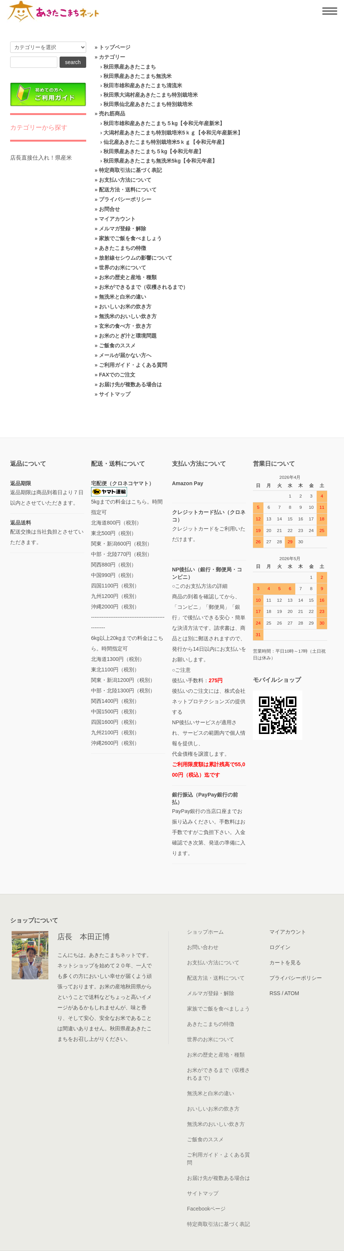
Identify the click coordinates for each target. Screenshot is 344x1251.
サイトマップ (114, 394)
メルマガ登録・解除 (122, 229)
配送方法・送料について (128, 190)
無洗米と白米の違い (122, 297)
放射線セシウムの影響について (135, 258)
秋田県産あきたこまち (129, 67)
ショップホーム (205, 932)
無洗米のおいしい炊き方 (128, 316)
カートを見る (285, 963)
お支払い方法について (125, 180)
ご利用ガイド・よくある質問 (133, 365)
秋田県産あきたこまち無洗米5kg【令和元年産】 (160, 161)
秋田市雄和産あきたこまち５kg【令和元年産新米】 (164, 123)
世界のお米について (122, 268)
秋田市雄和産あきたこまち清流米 (142, 85)
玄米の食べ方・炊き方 (125, 326)
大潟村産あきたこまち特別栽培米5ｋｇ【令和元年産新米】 (173, 133)
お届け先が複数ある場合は (130, 384)
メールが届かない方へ (125, 355)
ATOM (291, 993)
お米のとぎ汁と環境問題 (128, 336)
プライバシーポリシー (125, 199)
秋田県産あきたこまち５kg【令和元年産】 (153, 151)
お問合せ (109, 209)
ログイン (279, 947)
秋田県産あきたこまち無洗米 (137, 76)
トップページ (114, 47)
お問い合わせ (202, 947)
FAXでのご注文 (117, 375)
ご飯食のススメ (117, 345)
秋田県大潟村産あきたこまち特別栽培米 (150, 95)
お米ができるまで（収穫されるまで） (143, 287)
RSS (274, 993)
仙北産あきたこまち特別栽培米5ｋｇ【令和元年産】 (165, 142)
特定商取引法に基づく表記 (130, 170)
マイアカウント (117, 219)
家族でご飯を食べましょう (130, 238)
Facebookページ (206, 1209)
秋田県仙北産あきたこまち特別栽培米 (148, 104)
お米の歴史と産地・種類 (128, 277)
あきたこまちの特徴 (122, 248)
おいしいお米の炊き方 (125, 306)
